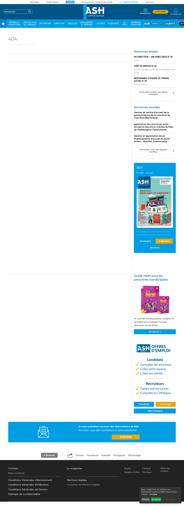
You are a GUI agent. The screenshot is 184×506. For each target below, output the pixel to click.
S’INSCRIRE (126, 437)
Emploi (127, 468)
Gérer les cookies (165, 469)
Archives (154, 247)
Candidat (144, 404)
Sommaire (145, 241)
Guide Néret (52, 2)
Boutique (34, 2)
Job (146, 23)
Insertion (59, 23)
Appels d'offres (130, 2)
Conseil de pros (157, 23)
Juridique (72, 23)
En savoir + (155, 331)
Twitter (79, 455)
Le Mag (124, 23)
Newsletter (145, 13)
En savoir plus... (169, 499)
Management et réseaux (86, 23)
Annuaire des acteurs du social (97, 2)
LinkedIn (105, 455)
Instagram (119, 455)
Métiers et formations (14, 23)
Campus (70, 2)
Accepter (156, 499)
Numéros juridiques (135, 23)
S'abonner (160, 11)
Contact (149, 2)
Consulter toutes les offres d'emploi (153, 93)
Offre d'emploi (155, 411)
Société (101, 23)
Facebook (92, 455)
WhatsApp (134, 455)
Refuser (145, 499)
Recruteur (165, 404)
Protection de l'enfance (30, 23)
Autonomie (45, 23)
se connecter (175, 14)
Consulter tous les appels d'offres (153, 150)
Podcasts (113, 23)
